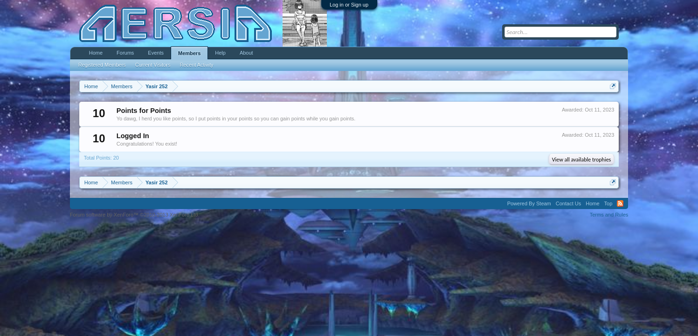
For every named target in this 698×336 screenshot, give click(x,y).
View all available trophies (581, 159)
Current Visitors (153, 65)
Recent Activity (196, 65)
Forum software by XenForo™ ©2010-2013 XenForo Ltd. (135, 214)
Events (156, 53)
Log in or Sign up (349, 4)
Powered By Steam (529, 203)
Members (189, 53)
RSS (620, 203)
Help (220, 53)
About (246, 53)
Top (608, 203)
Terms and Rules (609, 214)
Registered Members (102, 65)
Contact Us (568, 203)
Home (96, 53)
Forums (125, 53)
